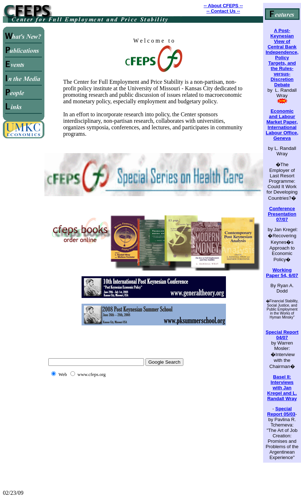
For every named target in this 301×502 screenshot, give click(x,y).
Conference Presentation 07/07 (282, 214)
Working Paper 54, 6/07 (282, 272)
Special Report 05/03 (281, 411)
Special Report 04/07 (282, 334)
